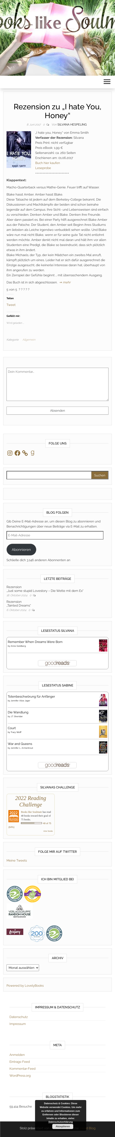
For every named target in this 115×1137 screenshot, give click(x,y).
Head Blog (87, 1128)
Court (12, 728)
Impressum (17, 1024)
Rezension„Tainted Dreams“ (19, 603)
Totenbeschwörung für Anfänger (31, 696)
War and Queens (20, 744)
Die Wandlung (18, 712)
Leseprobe (43, 168)
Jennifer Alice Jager (20, 700)
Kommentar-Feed (22, 1069)
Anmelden (17, 1055)
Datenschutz (18, 1017)
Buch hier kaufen (47, 163)
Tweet (11, 304)
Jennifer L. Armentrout (22, 748)
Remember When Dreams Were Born (35, 642)
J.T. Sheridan (17, 716)
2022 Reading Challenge (30, 801)
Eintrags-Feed (19, 1062)
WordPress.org (20, 1076)
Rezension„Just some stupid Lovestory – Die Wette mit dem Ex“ (45, 589)
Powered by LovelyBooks (25, 986)
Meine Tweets (17, 860)
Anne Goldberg (18, 646)
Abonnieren (21, 549)
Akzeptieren (63, 1126)
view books (48, 831)
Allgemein (28, 339)
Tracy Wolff (16, 732)
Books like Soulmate (31, 811)
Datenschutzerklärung (60, 1122)
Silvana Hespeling (72, 124)
